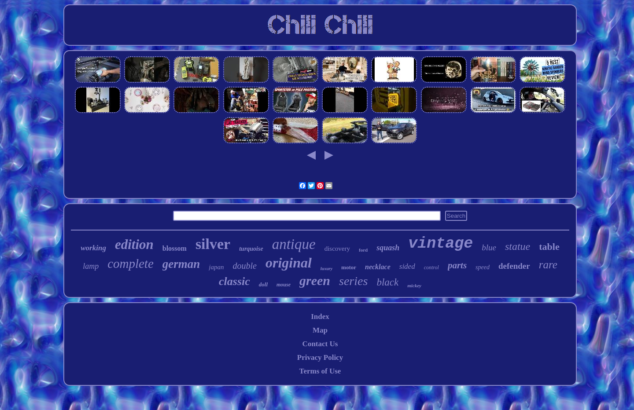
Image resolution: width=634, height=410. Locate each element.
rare (548, 265)
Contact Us (320, 344)
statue (517, 246)
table (549, 246)
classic (234, 281)
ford (363, 250)
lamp (91, 266)
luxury (326, 268)
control (431, 267)
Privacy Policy (320, 357)
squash (387, 247)
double (244, 266)
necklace (378, 267)
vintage (440, 244)
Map (320, 330)
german (181, 264)
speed (483, 267)
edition (134, 244)
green (314, 280)
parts (457, 265)
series (353, 281)
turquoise (251, 248)
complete (130, 263)
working (93, 248)
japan (216, 267)
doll (263, 284)
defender (514, 266)
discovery (337, 248)
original (288, 263)
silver (212, 244)
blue (489, 247)
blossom (174, 248)
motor (348, 267)
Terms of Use (320, 371)
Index (320, 316)
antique (294, 244)
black (387, 282)
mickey (414, 285)
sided (407, 266)
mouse (283, 285)
